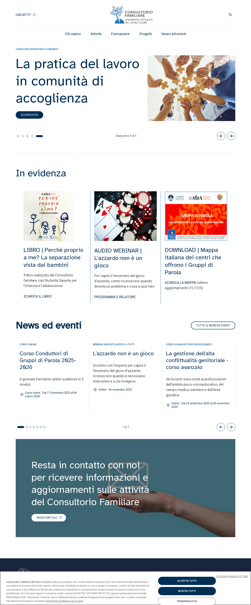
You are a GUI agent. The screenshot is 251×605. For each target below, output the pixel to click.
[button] (221, 427)
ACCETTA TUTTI (187, 580)
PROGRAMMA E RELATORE (115, 297)
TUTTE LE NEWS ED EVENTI (213, 325)
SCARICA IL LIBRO (38, 296)
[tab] (18, 136)
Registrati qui (47, 517)
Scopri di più (29, 115)
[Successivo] (231, 136)
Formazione (120, 34)
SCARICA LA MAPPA (180, 283)
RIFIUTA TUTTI (187, 591)
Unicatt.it (23, 15)
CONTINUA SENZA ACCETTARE (232, 576)
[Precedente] (221, 136)
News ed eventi (174, 34)
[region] (125, 588)
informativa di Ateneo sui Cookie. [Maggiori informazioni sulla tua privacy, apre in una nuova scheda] (64, 601)
